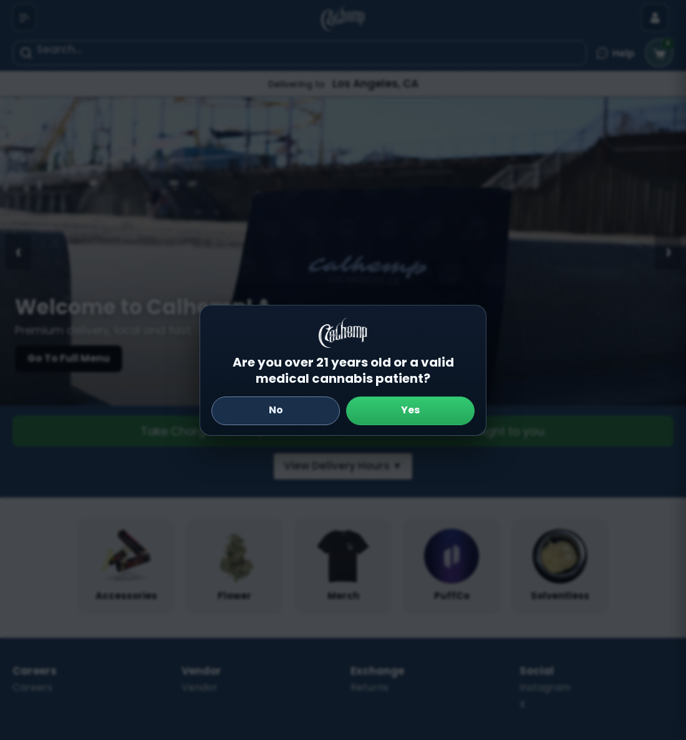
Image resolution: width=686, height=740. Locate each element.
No (276, 410)
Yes (410, 410)
